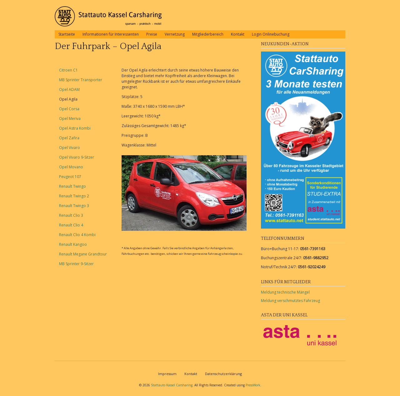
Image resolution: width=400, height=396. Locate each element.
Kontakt (237, 34)
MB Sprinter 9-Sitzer (76, 263)
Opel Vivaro (69, 147)
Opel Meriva (70, 118)
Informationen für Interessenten (110, 34)
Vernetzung (175, 34)
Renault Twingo (72, 186)
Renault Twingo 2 (74, 196)
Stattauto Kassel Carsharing (171, 385)
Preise (151, 34)
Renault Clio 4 (71, 225)
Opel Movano (71, 167)
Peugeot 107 (70, 176)
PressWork (253, 385)
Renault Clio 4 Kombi (77, 234)
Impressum (167, 373)
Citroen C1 (68, 70)
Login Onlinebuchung (270, 34)
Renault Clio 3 (71, 215)
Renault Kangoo (73, 244)
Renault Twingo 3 (74, 205)
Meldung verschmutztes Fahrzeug (290, 300)
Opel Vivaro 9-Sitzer (76, 157)
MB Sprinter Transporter (80, 79)
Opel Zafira (69, 138)
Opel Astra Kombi (75, 128)
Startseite (66, 34)
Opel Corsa (69, 108)
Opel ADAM (69, 89)
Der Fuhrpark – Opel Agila (108, 46)
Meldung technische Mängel (285, 292)
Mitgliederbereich (207, 34)
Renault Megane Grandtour (83, 254)
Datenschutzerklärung (223, 373)
